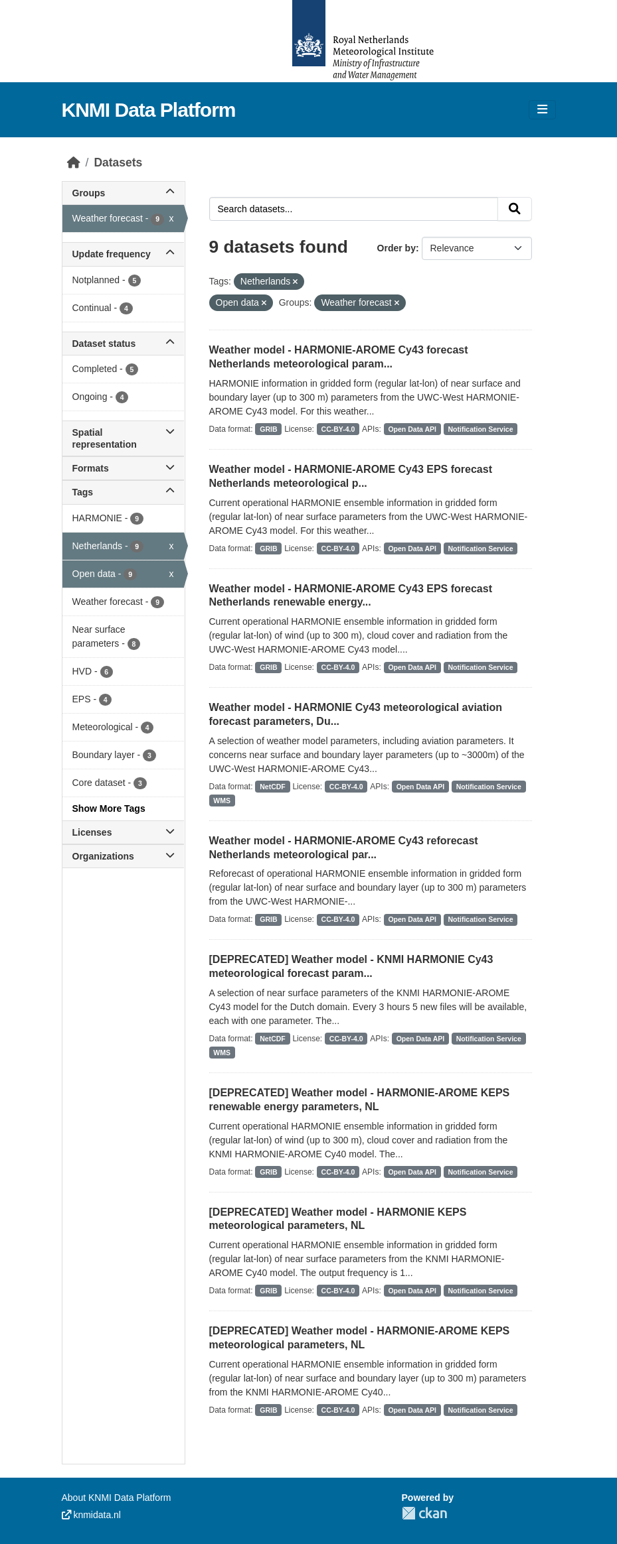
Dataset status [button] (123, 344)
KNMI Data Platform (149, 110)
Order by (396, 248)
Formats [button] (123, 468)
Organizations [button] (123, 856)
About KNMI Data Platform (116, 1497)
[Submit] (514, 209)
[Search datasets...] (353, 209)
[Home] (73, 162)
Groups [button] (123, 193)
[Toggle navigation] (542, 109)
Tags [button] (123, 492)
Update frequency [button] (123, 254)
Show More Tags (108, 808)
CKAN (424, 1513)
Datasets (118, 162)
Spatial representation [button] (123, 438)
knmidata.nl (91, 1515)
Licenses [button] (123, 832)
